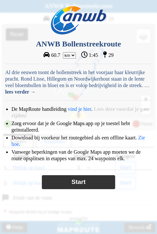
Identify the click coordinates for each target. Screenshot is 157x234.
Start (78, 181)
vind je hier (79, 109)
